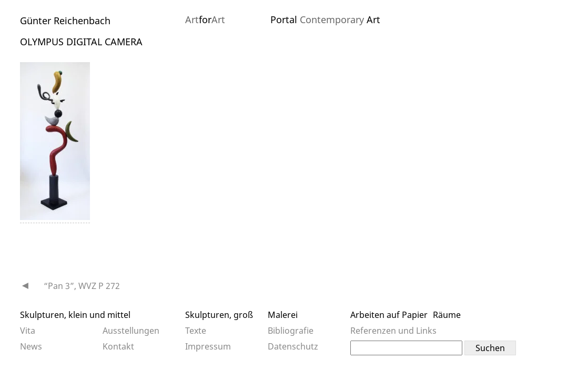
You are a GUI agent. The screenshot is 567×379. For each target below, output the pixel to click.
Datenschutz (293, 346)
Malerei (283, 315)
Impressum (208, 346)
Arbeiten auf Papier (389, 315)
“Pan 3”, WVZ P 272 (82, 286)
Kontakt (118, 346)
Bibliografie (290, 330)
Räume (447, 315)
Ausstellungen (131, 330)
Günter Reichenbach (65, 20)
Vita (27, 330)
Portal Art (325, 19)
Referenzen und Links (393, 330)
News (31, 346)
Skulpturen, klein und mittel (75, 315)
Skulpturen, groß (219, 315)
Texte (195, 330)
